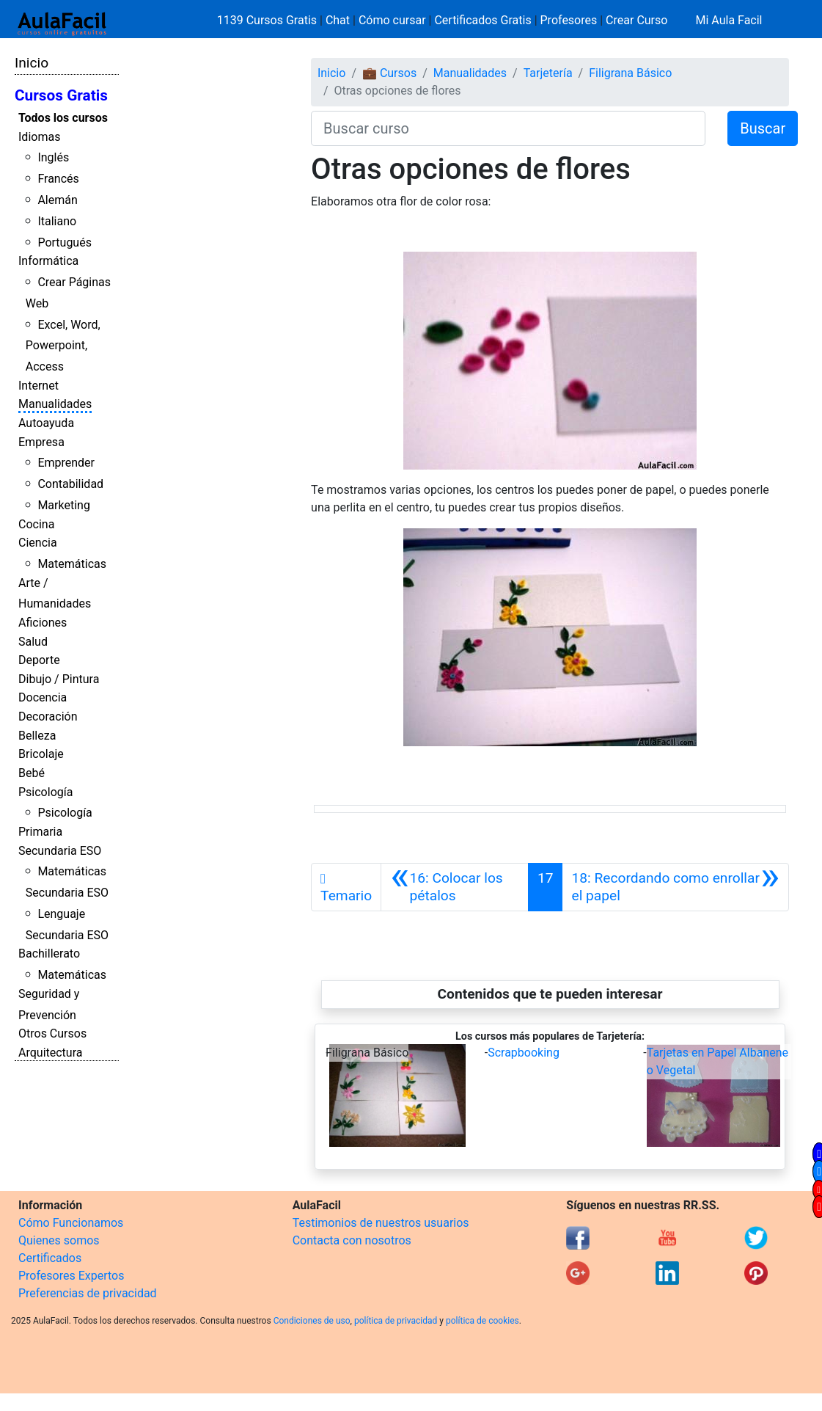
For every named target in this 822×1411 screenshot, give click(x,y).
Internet (38, 386)
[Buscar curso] (508, 128)
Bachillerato (49, 953)
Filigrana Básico (630, 73)
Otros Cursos (52, 1033)
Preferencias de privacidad (87, 1293)
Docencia (42, 697)
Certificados (49, 1258)
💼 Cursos (389, 73)
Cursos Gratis (61, 95)
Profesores (569, 20)
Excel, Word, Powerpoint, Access (63, 346)
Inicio (31, 62)
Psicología (45, 792)
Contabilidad (70, 484)
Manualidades (55, 404)
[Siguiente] (675, 887)
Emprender (66, 463)
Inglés (53, 157)
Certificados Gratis (482, 20)
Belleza (37, 736)
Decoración (48, 716)
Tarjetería (548, 73)
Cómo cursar (392, 20)
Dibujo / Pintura (58, 679)
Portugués (64, 242)
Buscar (762, 128)
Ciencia (37, 543)
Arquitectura (50, 1053)
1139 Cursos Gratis (268, 20)
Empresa (41, 442)
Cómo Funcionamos (70, 1223)
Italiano (56, 221)
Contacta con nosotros (352, 1240)
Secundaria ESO (59, 851)
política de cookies (482, 1321)
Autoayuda (46, 423)
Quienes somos (59, 1240)
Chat (338, 20)
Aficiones (42, 623)
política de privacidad (395, 1321)
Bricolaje (41, 754)
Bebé (31, 773)
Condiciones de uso (312, 1321)
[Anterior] (455, 887)
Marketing (63, 505)
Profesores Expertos (71, 1276)
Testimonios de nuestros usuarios (381, 1223)
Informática (48, 261)
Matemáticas (71, 564)
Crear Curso (636, 20)
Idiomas (39, 137)
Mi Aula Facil (728, 20)
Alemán (57, 200)
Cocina (36, 524)
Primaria (40, 832)
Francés (57, 179)
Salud (33, 642)
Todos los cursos (63, 118)
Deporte (39, 660)
